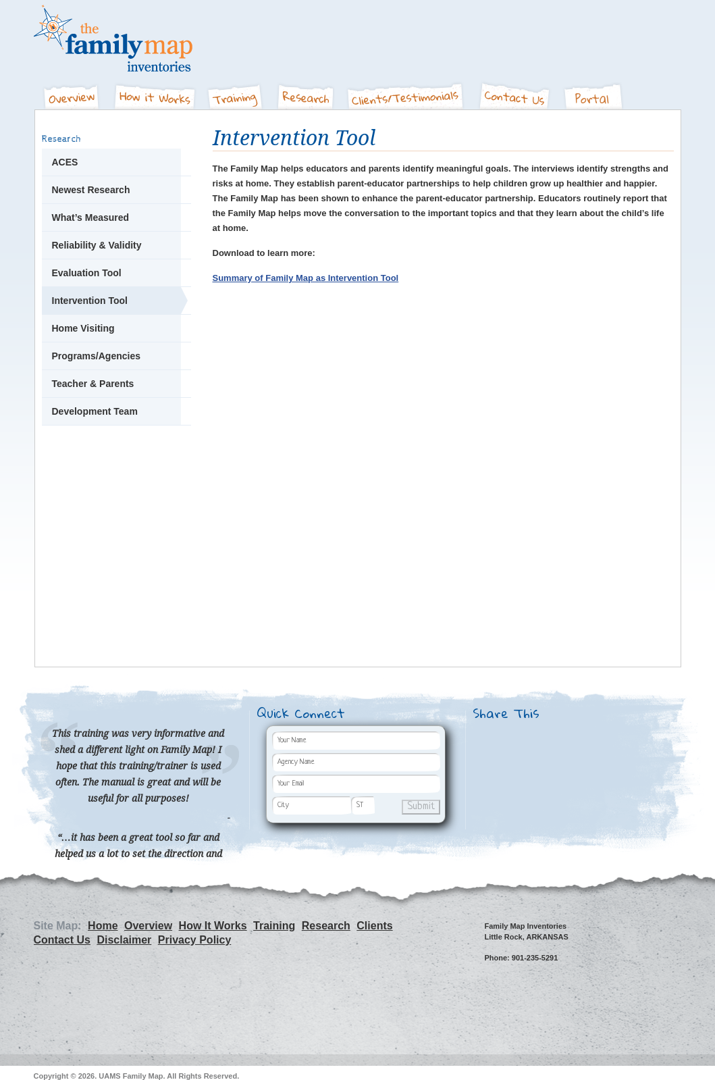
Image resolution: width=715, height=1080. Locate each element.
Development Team (95, 411)
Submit (421, 807)
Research (306, 91)
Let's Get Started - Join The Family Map (116, 485)
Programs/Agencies (96, 356)
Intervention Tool (90, 300)
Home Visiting (83, 328)
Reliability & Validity (97, 245)
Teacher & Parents (93, 383)
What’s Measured (91, 217)
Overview (70, 91)
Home (102, 925)
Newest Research (91, 189)
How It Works (155, 91)
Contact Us (515, 91)
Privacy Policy (195, 940)
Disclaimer (124, 940)
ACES (65, 162)
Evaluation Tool (87, 272)
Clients (407, 91)
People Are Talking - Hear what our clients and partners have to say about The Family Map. (116, 571)
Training (237, 91)
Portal (594, 91)
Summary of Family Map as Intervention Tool (306, 278)
